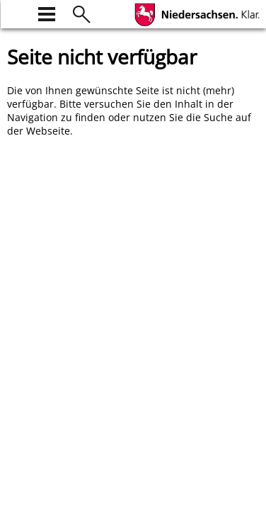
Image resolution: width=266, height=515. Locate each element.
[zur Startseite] (15, 12)
